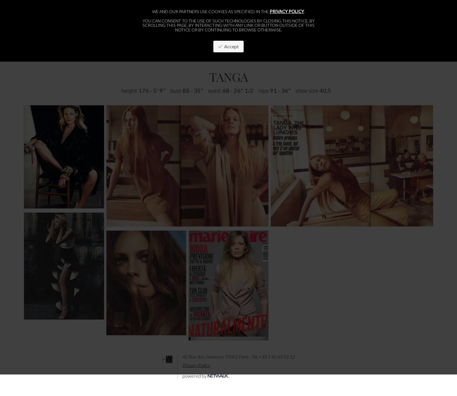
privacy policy (287, 11)
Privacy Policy (196, 365)
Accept (228, 46)
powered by (205, 376)
